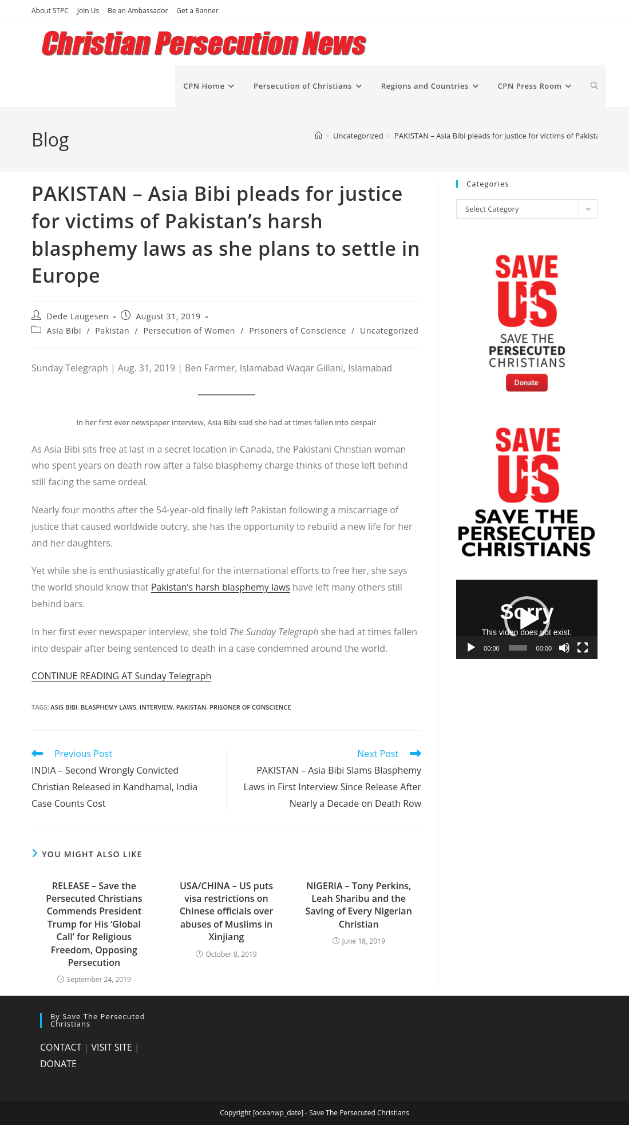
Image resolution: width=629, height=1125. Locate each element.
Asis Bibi (63, 707)
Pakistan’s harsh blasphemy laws (220, 587)
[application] (527, 619)
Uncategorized (389, 330)
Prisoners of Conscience (297, 330)
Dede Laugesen (78, 316)
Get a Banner (197, 10)
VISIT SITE (111, 1047)
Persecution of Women (190, 330)
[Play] (471, 647)
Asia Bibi (64, 330)
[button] (527, 619)
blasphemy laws (108, 707)
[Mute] (564, 647)
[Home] (318, 135)
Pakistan (112, 330)
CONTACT (60, 1047)
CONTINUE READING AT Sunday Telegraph (121, 676)
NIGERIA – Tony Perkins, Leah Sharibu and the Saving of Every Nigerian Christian (359, 905)
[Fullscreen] (582, 647)
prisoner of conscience (250, 707)
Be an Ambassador (138, 10)
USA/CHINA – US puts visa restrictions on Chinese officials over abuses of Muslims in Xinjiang (227, 912)
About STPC (50, 10)
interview (156, 707)
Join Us (88, 10)
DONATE (58, 1063)
